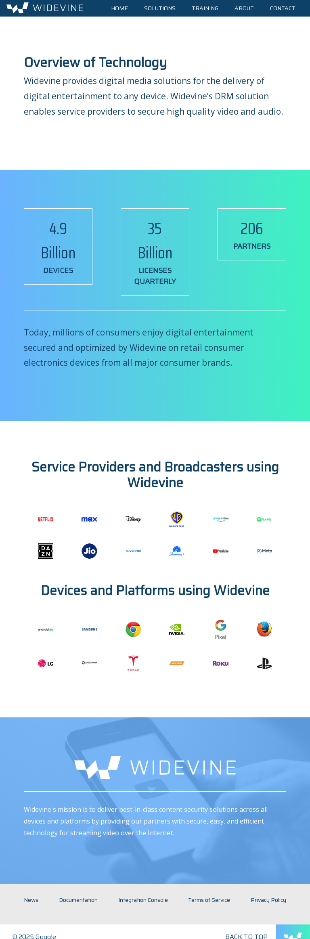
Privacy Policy (268, 899)
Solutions (160, 8)
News (31, 899)
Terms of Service (209, 899)
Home (119, 8)
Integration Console (143, 899)
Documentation (78, 899)
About (244, 8)
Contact (282, 8)
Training (205, 8)
